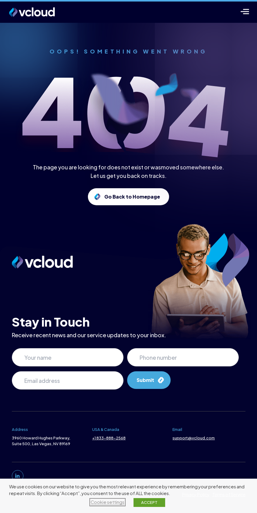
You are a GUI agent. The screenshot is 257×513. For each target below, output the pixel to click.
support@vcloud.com (193, 437)
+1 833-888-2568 (109, 437)
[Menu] (245, 11)
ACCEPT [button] (149, 502)
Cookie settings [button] (107, 502)
